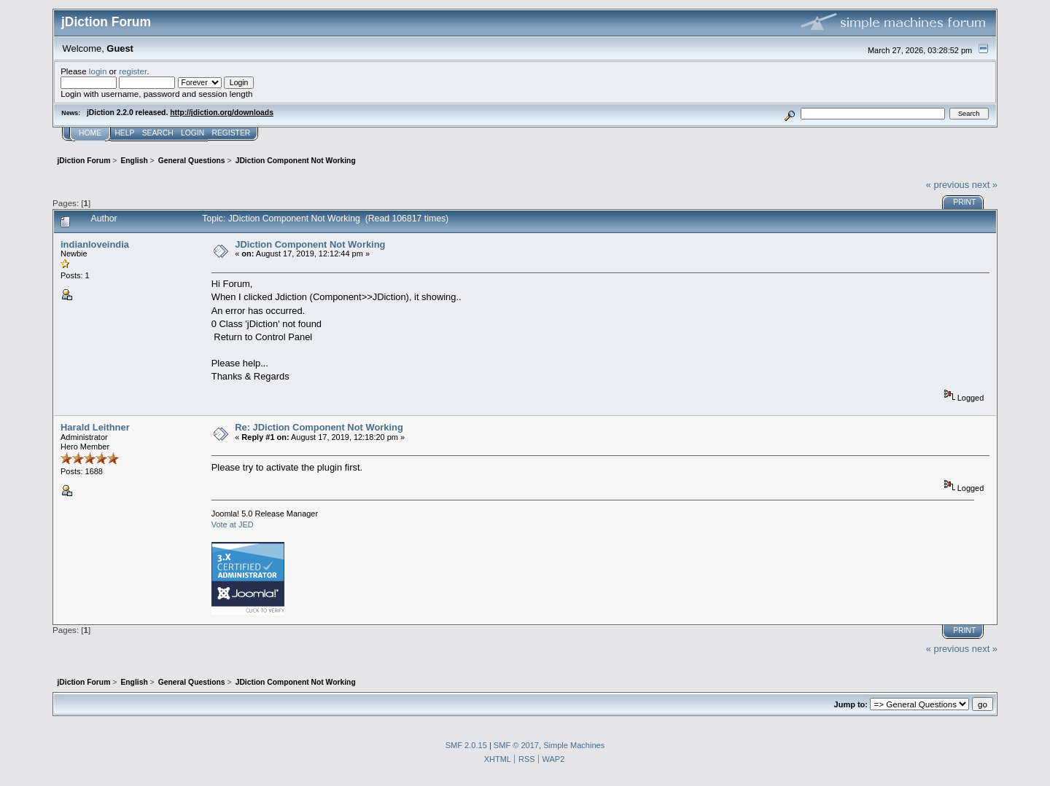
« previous (948, 184)
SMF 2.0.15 (466, 745)
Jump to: (851, 704)
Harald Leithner (95, 427)
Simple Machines (573, 745)
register (133, 71)
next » (985, 184)
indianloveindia (95, 244)
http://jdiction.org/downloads (221, 113)
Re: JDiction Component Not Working (319, 427)
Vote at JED (232, 524)
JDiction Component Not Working (310, 244)
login (98, 71)
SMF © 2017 (516, 745)
